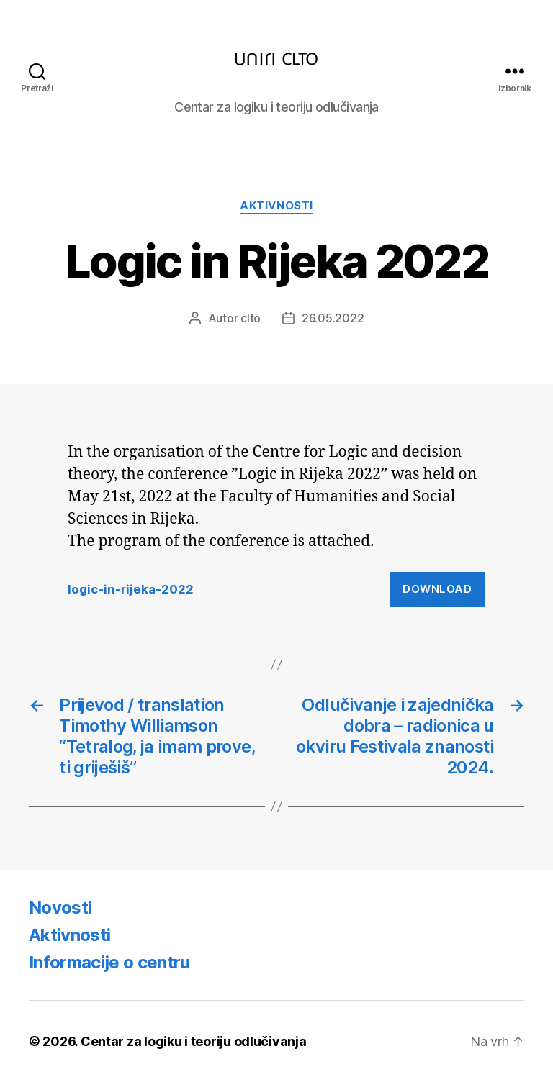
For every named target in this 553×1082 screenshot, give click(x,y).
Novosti (60, 907)
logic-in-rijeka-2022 (131, 589)
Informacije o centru (109, 962)
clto (250, 318)
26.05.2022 (333, 318)
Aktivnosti (276, 205)
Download (437, 589)
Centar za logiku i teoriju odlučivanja (194, 1041)
